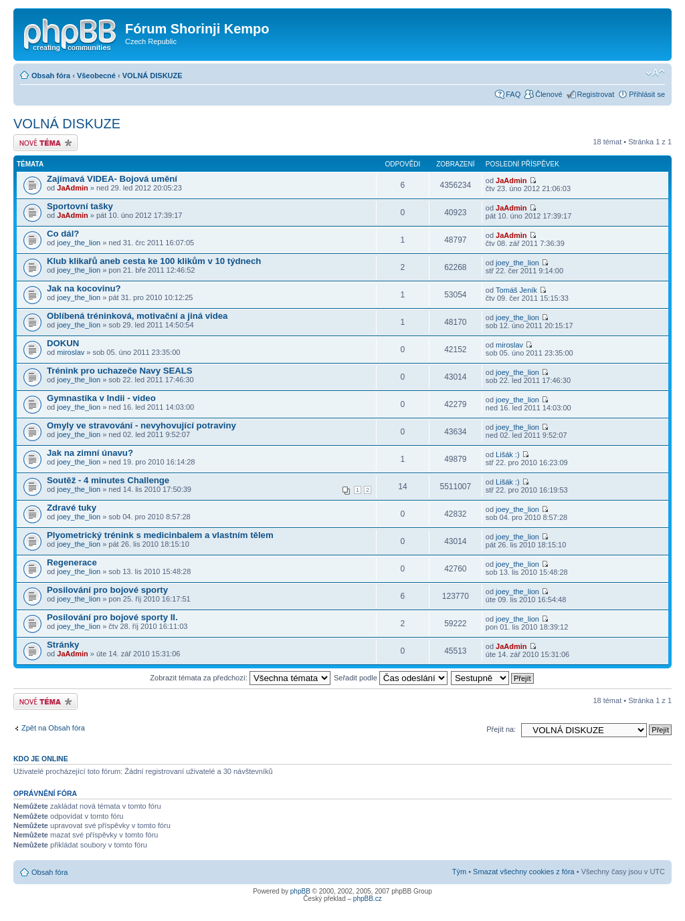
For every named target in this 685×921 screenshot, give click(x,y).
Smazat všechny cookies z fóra (524, 872)
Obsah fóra (50, 76)
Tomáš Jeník (516, 290)
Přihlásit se (647, 94)
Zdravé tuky (71, 508)
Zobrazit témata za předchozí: (240, 678)
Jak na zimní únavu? (90, 453)
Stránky (63, 645)
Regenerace (72, 562)
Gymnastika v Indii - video (101, 398)
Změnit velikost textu (655, 73)
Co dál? (63, 234)
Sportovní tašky (80, 206)
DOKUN (63, 343)
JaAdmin (72, 188)
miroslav (70, 352)
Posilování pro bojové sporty (107, 590)
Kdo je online (40, 759)
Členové (548, 94)
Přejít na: (501, 729)
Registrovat (596, 94)
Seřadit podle (391, 678)
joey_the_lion (78, 243)
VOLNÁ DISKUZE (152, 76)
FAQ (513, 94)
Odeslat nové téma (45, 142)
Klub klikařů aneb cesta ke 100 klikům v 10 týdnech (154, 261)
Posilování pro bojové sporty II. (112, 617)
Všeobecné (96, 76)
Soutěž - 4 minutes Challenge (108, 480)
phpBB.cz (367, 898)
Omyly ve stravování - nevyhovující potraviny (141, 425)
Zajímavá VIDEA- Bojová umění (112, 179)
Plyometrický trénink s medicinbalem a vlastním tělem (160, 535)
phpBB (300, 891)
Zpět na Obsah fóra (53, 728)
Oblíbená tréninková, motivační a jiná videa (137, 316)
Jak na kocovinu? (84, 288)
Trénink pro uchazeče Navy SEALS (120, 371)
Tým (459, 872)
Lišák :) (507, 454)
